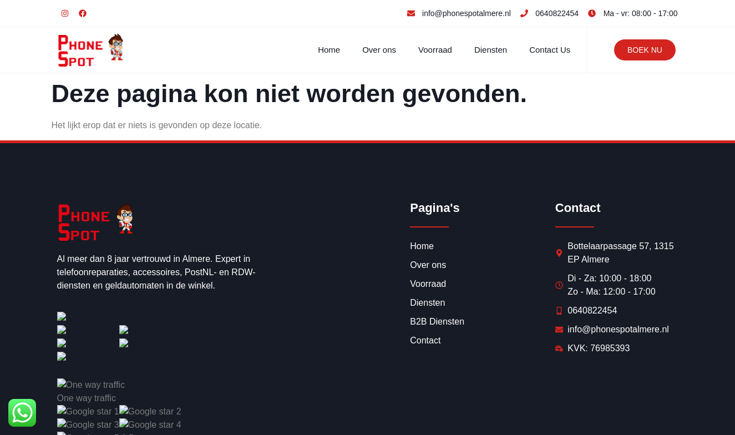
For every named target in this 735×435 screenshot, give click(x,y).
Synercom (215, 413)
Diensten (490, 49)
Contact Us (549, 49)
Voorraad (435, 49)
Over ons (379, 49)
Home (329, 49)
